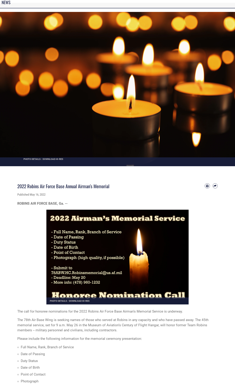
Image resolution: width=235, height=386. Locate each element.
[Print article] (207, 185)
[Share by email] (215, 185)
